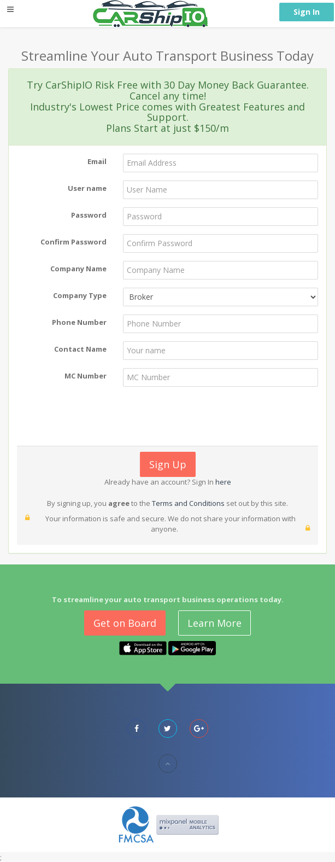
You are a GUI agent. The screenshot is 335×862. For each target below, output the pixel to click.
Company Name (78, 268)
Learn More (214, 623)
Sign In (306, 12)
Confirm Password (73, 242)
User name (87, 188)
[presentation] (179, 416)
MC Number (85, 376)
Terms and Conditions (188, 503)
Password (89, 215)
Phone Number (79, 322)
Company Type (80, 295)
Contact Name (80, 349)
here (222, 482)
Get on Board (124, 623)
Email (97, 161)
